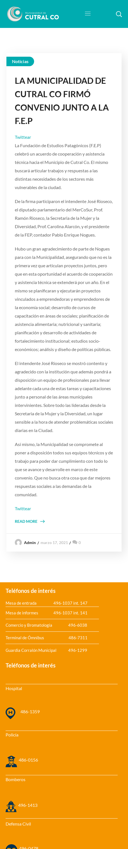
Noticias (20, 61)
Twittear (23, 137)
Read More (26, 521)
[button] (119, 14)
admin (30, 542)
